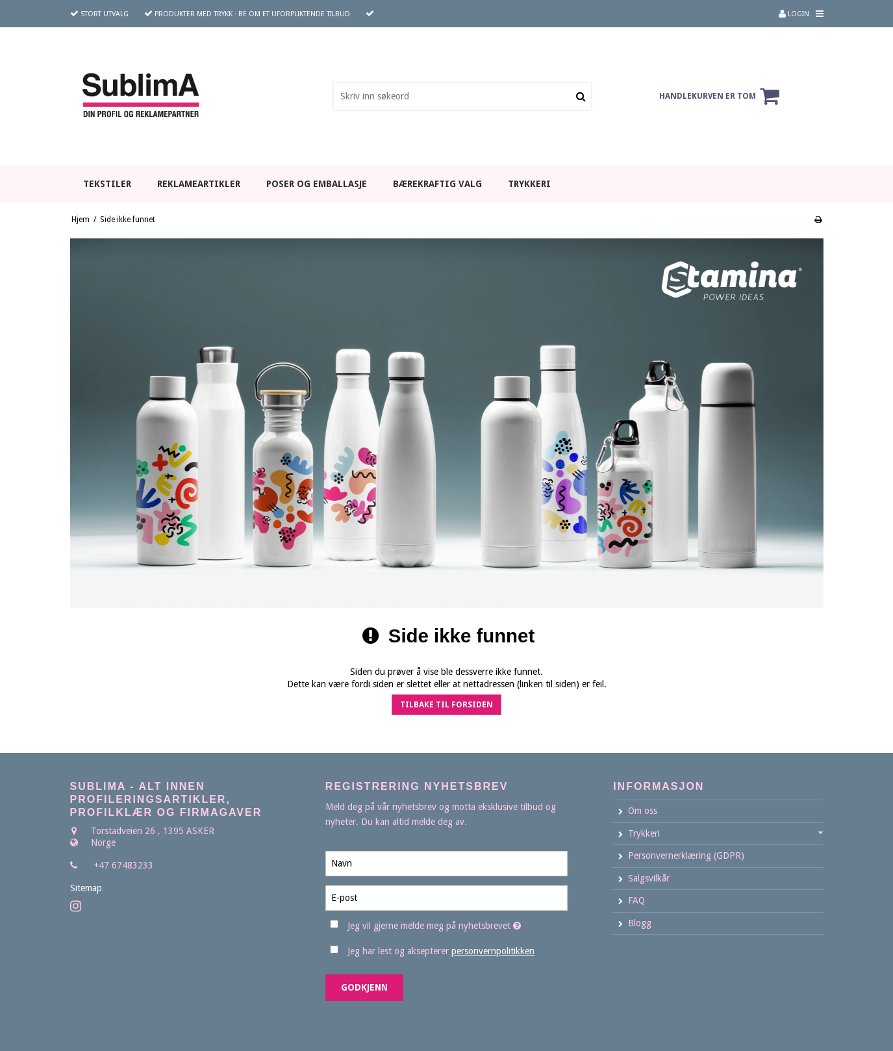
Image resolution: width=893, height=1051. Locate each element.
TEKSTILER (107, 184)
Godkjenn (364, 987)
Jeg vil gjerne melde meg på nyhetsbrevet (457, 923)
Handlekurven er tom (721, 96)
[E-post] (446, 897)
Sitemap (86, 888)
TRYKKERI (529, 184)
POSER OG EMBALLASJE (316, 184)
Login (794, 14)
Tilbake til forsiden (446, 704)
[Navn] (446, 862)
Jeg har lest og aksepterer (441, 951)
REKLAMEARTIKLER (198, 184)
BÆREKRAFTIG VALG (437, 184)
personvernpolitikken (493, 951)
